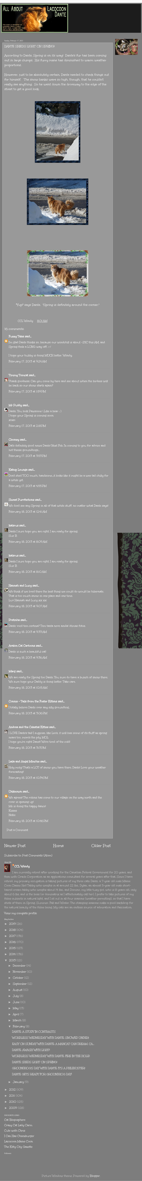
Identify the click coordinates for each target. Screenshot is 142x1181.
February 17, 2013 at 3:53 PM (28, 456)
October (18, 978)
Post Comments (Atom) (37, 855)
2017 (12, 936)
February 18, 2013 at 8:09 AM (28, 542)
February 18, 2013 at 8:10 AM (27, 572)
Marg (12, 671)
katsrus (13, 525)
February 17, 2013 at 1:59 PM (27, 391)
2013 (13, 960)
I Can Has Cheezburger (19, 1136)
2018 (13, 930)
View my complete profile (20, 913)
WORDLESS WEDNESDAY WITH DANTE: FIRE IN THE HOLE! (51, 1056)
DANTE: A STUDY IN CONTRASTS (34, 1032)
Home (58, 845)
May (16, 1008)
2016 (13, 942)
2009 (13, 1108)
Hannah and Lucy (20, 585)
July (16, 996)
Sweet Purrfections (21, 500)
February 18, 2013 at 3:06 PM (28, 713)
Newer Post (15, 845)
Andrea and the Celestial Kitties (28, 727)
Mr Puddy (15, 405)
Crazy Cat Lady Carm (18, 1125)
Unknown (15, 791)
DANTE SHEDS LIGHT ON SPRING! (34, 1062)
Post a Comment (17, 830)
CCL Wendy (22, 866)
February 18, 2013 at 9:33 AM (28, 632)
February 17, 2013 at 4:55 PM (28, 486)
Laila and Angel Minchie (24, 761)
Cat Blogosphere (14, 1120)
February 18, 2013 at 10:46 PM (28, 821)
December (19, 965)
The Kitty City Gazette (18, 1147)
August (18, 990)
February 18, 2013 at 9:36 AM (28, 657)
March (17, 1020)
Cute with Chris (14, 1130)
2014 (12, 954)
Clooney (14, 440)
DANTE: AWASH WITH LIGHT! (31, 1050)
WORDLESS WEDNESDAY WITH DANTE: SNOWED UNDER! (50, 1038)
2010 (13, 1102)
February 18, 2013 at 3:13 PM (27, 748)
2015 (13, 948)
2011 (12, 1095)
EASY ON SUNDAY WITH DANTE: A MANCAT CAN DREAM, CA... (53, 1044)
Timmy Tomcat (18, 375)
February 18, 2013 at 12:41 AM (28, 511)
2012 (13, 1089)
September (20, 984)
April (16, 1014)
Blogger (95, 1176)
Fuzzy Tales (16, 336)
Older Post (101, 845)
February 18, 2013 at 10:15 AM (28, 687)
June (16, 1002)
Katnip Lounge (18, 470)
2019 (13, 924)
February (19, 1026)
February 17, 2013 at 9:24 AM (28, 361)
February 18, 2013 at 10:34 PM (28, 778)
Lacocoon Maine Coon (18, 1141)
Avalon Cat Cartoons (22, 646)
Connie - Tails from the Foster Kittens (33, 701)
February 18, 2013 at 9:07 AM (28, 606)
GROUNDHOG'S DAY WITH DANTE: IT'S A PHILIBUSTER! (48, 1068)
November (20, 972)
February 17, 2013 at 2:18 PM (27, 426)
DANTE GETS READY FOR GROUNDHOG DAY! (42, 1074)
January (19, 1082)
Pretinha (14, 620)
